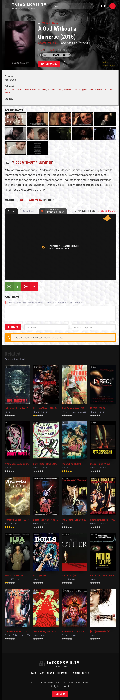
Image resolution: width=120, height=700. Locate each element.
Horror (45, 22)
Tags (34, 673)
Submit (13, 327)
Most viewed (47, 673)
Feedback (60, 694)
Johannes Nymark (14, 89)
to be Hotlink (55, 210)
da (42, 50)
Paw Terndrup (96, 89)
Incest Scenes (80, 673)
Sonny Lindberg (55, 89)
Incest (55, 22)
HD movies (63, 673)
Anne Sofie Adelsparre (35, 89)
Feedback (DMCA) (106, 210)
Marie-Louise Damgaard (76, 89)
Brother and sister (56, 55)
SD (52, 50)
